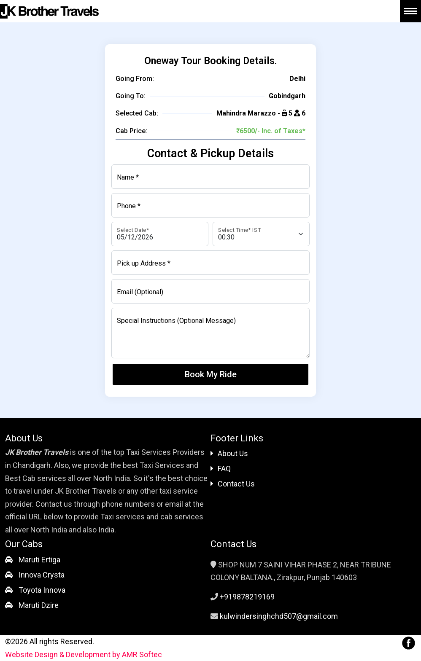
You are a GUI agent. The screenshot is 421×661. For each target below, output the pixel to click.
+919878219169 (247, 596)
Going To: (131, 96)
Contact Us (232, 483)
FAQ (220, 468)
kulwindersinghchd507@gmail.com (279, 616)
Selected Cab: (137, 113)
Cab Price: (131, 131)
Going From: (135, 79)
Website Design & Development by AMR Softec (83, 654)
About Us (229, 453)
